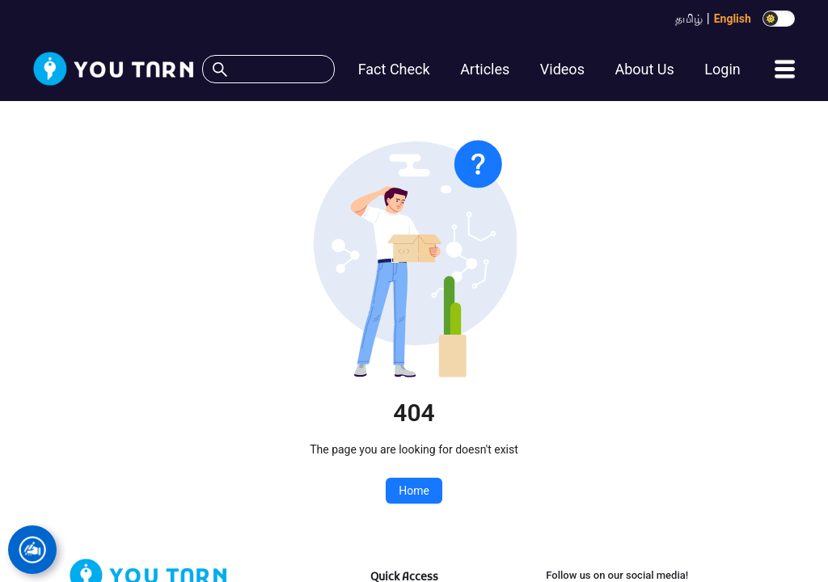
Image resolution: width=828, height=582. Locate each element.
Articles (484, 69)
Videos (562, 69)
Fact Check (394, 69)
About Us (644, 69)
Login (722, 69)
